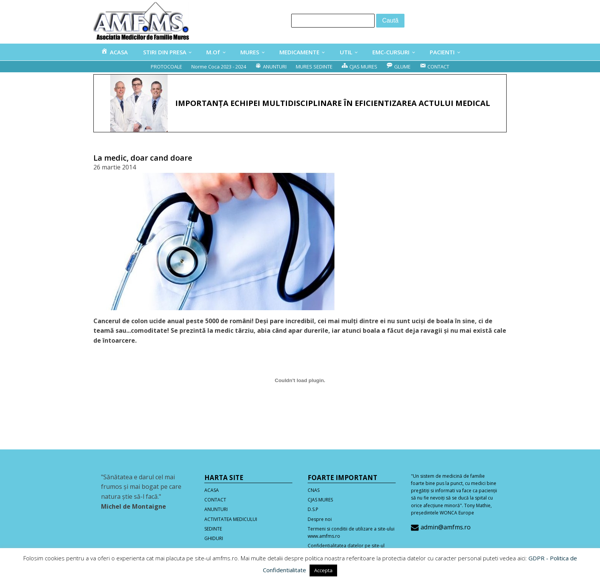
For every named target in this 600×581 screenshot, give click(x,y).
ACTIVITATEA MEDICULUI (230, 519)
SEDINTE (213, 529)
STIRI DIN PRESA (164, 52)
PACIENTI (442, 52)
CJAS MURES (320, 499)
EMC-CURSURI (390, 52)
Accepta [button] (323, 570)
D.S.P (313, 509)
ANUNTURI (216, 509)
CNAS (314, 490)
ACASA (211, 490)
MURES (249, 52)
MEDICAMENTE (299, 52)
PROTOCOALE (166, 66)
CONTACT (215, 499)
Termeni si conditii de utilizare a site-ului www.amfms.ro (351, 532)
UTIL (346, 52)
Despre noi (320, 519)
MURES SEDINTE (314, 66)
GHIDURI (213, 538)
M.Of (213, 52)
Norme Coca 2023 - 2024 (218, 66)
